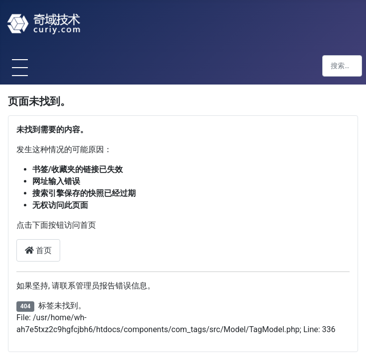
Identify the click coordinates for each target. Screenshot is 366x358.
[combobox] (342, 65)
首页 (38, 250)
